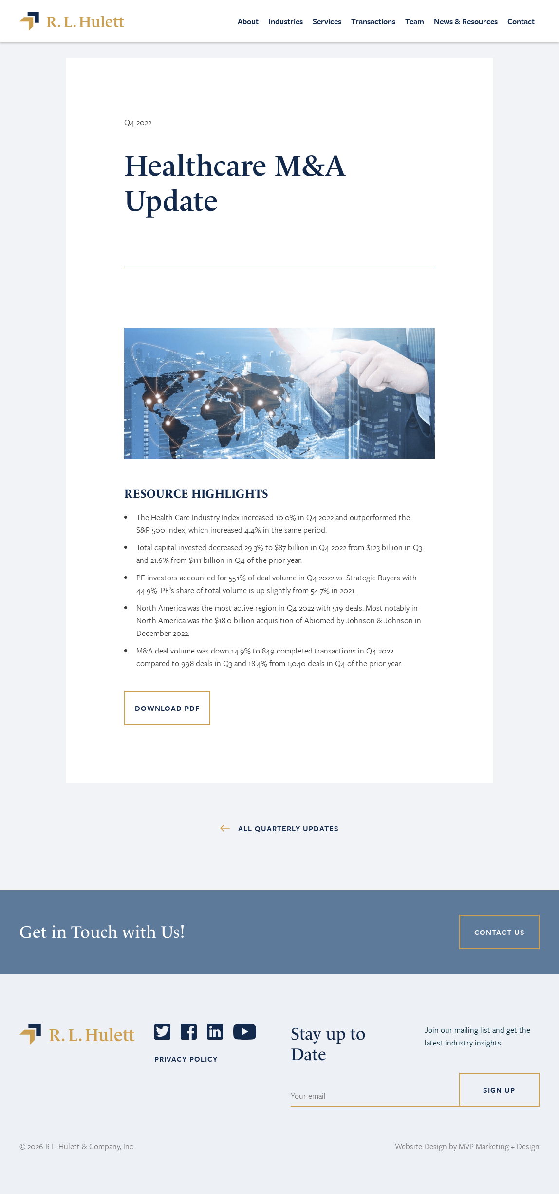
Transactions (373, 21)
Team (414, 21)
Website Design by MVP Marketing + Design (467, 1146)
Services (327, 21)
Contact (521, 21)
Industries (285, 21)
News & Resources (466, 21)
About (248, 21)
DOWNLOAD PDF (167, 708)
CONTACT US (499, 932)
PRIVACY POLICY (186, 1058)
